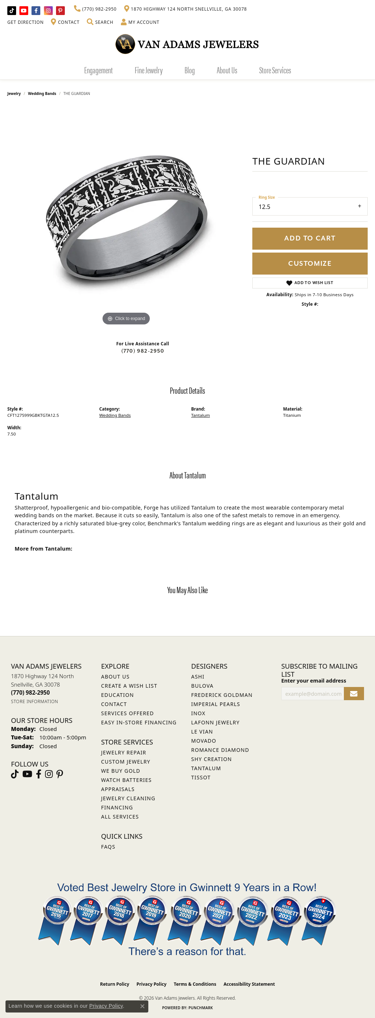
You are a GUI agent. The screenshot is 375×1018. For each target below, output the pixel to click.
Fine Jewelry (149, 69)
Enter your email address (313, 680)
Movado (203, 740)
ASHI (198, 676)
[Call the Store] (30, 692)
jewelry (14, 93)
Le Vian (202, 731)
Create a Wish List (129, 685)
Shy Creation (211, 759)
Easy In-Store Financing (139, 722)
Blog (190, 69)
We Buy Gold (120, 770)
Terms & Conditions (195, 984)
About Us (227, 69)
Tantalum (200, 415)
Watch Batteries (126, 779)
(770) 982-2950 (142, 351)
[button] (100, 22)
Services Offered (127, 713)
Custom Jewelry (126, 761)
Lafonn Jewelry (215, 722)
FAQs (108, 846)
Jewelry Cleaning (128, 798)
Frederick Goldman (222, 694)
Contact (114, 704)
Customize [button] (310, 264)
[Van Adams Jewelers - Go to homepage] (187, 44)
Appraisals (118, 789)
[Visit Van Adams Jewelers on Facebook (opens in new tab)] (35, 10)
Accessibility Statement (249, 984)
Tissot (201, 777)
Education (117, 694)
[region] (126, 217)
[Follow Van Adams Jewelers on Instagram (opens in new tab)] (48, 10)
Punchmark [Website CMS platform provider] (201, 1007)
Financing (117, 807)
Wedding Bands (42, 93)
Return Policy (114, 984)
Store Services (275, 69)
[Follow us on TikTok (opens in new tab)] (11, 10)
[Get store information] (34, 701)
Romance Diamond (220, 749)
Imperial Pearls (215, 704)
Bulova (202, 685)
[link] (95, 9)
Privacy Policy (152, 984)
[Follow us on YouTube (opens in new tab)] (23, 10)
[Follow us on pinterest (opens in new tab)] (60, 10)
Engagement (98, 69)
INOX (198, 713)
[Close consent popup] (142, 1006)
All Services (120, 816)
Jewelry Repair (123, 752)
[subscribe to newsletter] (354, 694)
